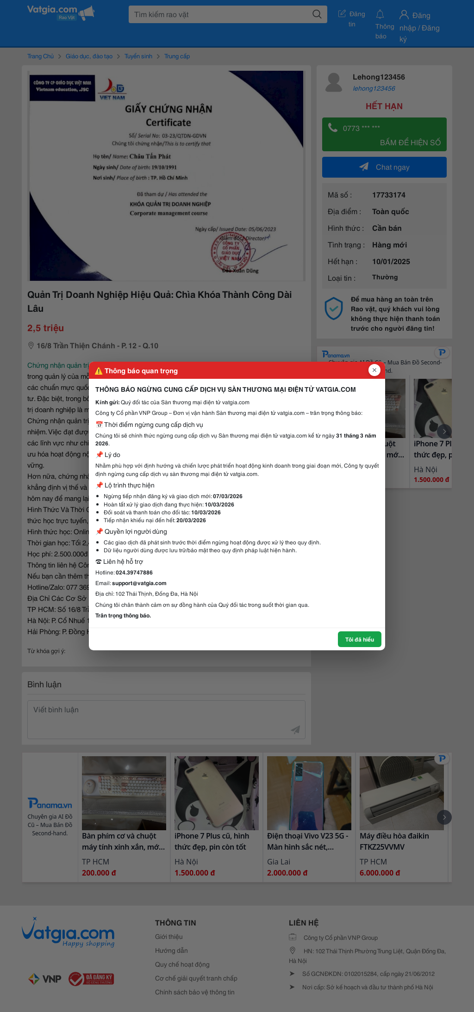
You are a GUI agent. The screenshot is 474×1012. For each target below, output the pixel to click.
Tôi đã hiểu (359, 639)
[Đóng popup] (374, 370)
